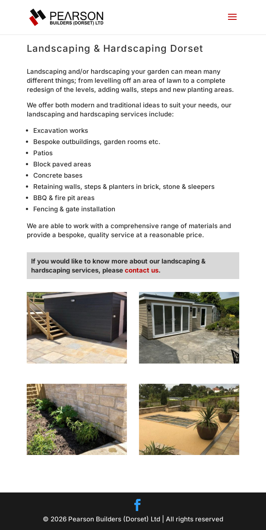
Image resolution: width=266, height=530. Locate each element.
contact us (141, 270)
